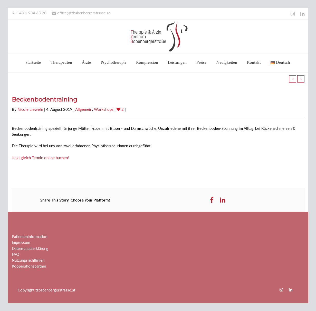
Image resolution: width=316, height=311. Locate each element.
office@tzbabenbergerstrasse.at (81, 13)
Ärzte (86, 63)
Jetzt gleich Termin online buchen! (40, 157)
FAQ (15, 254)
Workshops (103, 109)
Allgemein (83, 109)
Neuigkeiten (226, 63)
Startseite (33, 63)
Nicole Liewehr (30, 109)
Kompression (147, 63)
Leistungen (177, 63)
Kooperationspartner (29, 266)
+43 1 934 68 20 (29, 13)
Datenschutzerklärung (30, 248)
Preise (201, 63)
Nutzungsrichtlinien (28, 260)
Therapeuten (61, 63)
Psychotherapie (113, 63)
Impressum (21, 242)
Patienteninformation (29, 236)
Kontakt (254, 63)
